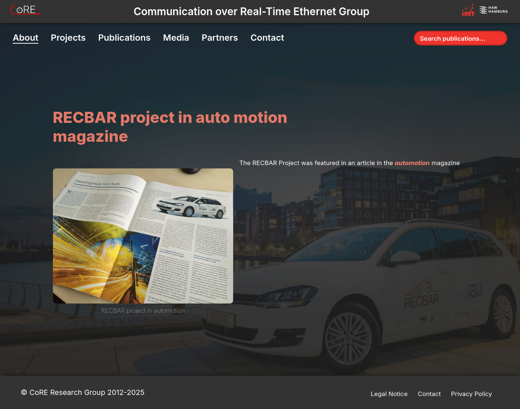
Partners (220, 37)
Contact (267, 37)
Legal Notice (389, 394)
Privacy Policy (471, 394)
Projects (68, 37)
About (25, 37)
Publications (124, 37)
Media (176, 37)
